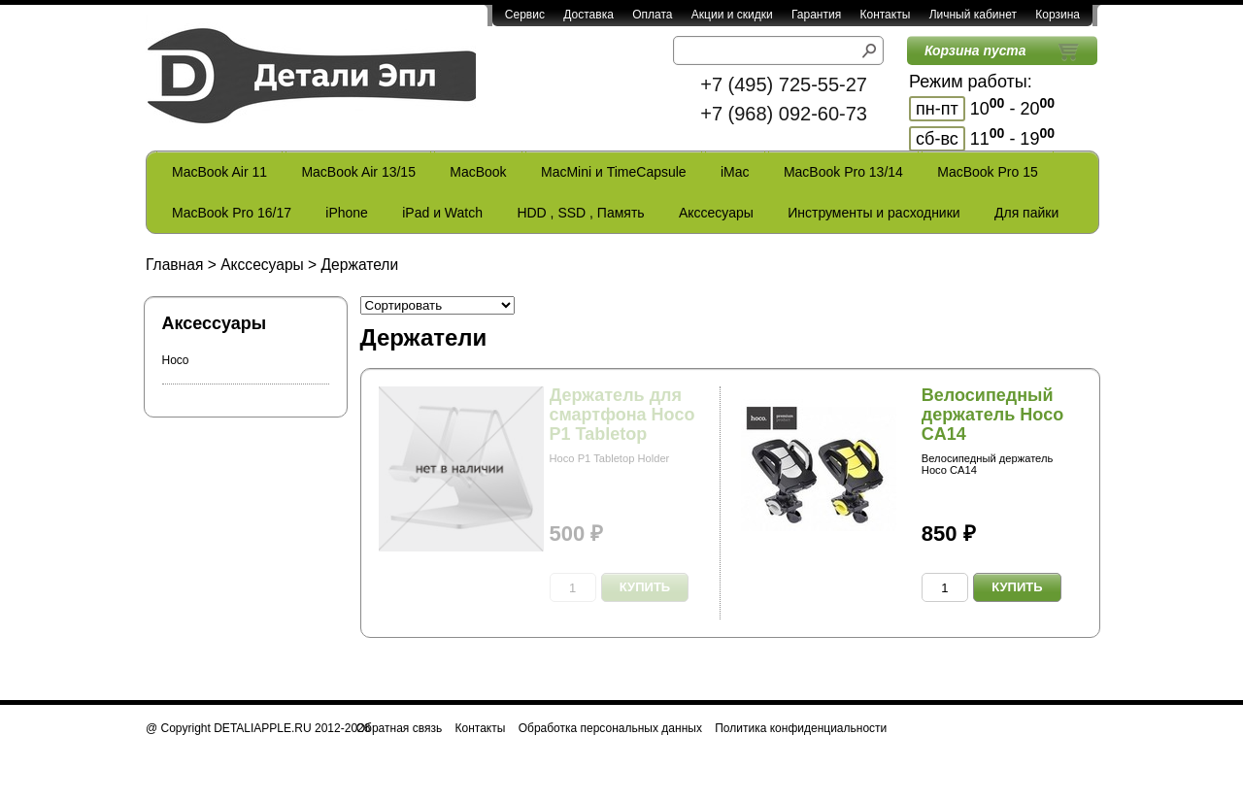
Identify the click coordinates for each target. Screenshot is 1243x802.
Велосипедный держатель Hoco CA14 (993, 414)
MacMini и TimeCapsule (614, 172)
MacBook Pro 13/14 (843, 172)
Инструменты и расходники (873, 212)
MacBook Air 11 (219, 172)
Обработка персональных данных (610, 728)
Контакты (884, 14)
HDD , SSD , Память (580, 212)
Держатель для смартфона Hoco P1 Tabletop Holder (622, 423)
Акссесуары (716, 212)
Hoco (175, 360)
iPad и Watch (442, 212)
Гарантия (816, 14)
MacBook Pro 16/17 (231, 212)
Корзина (1057, 14)
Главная (174, 264)
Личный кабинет (973, 14)
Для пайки (1026, 212)
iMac (735, 172)
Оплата (652, 14)
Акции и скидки (732, 14)
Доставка (588, 14)
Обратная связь (399, 728)
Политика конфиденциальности (801, 728)
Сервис (525, 14)
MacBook (478, 172)
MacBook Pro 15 (987, 172)
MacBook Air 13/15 (358, 172)
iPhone (346, 212)
